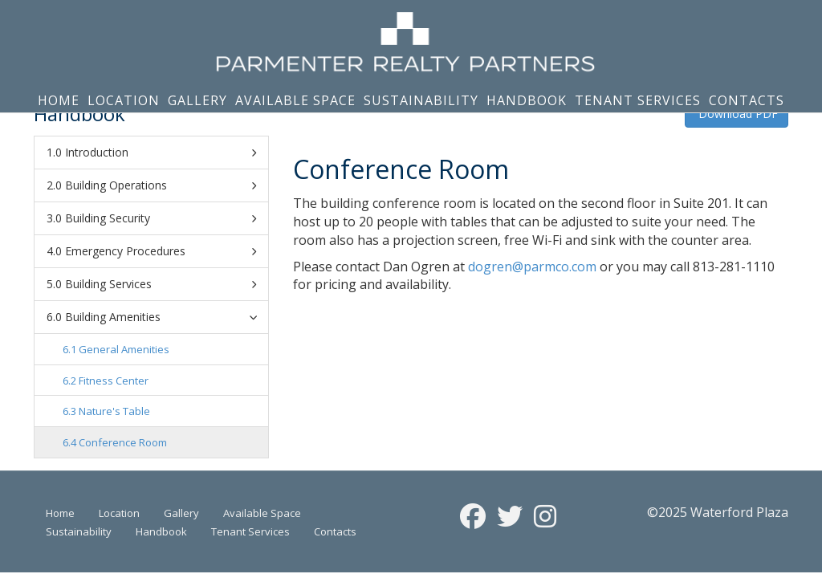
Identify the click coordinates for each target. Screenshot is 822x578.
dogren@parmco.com (532, 266)
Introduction (160, 152)
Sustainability (421, 100)
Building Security (160, 218)
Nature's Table (114, 411)
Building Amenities (163, 316)
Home (58, 100)
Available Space (295, 100)
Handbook (526, 100)
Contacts (746, 100)
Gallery (197, 100)
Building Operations (160, 185)
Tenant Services (638, 100)
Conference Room (123, 442)
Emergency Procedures (160, 251)
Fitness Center (114, 380)
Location (123, 100)
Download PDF (736, 113)
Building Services (160, 284)
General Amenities (124, 349)
